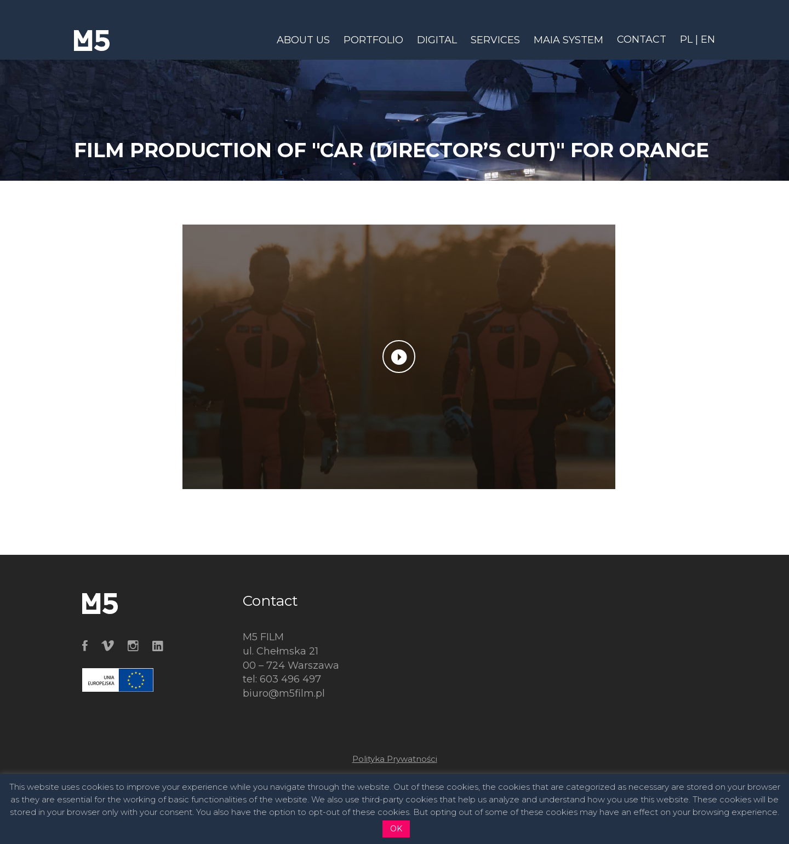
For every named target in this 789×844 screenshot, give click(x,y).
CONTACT (641, 39)
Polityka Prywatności (394, 759)
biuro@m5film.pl (284, 693)
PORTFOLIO (373, 40)
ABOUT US (303, 40)
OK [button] (396, 829)
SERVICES (495, 40)
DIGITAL (437, 40)
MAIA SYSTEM (568, 40)
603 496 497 (290, 679)
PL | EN (697, 39)
